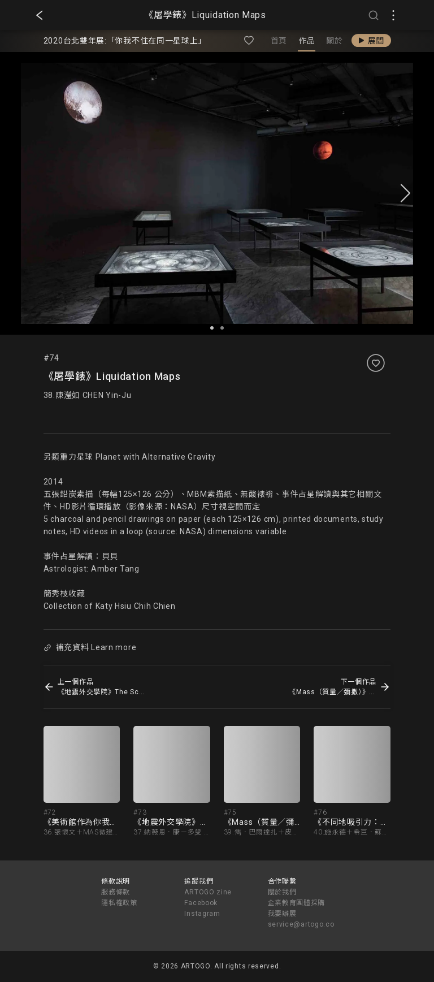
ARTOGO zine (208, 892)
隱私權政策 (119, 903)
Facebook (201, 903)
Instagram (202, 914)
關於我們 (282, 892)
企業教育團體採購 (297, 903)
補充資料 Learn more (90, 647)
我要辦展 (282, 914)
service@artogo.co (301, 924)
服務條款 (115, 892)
